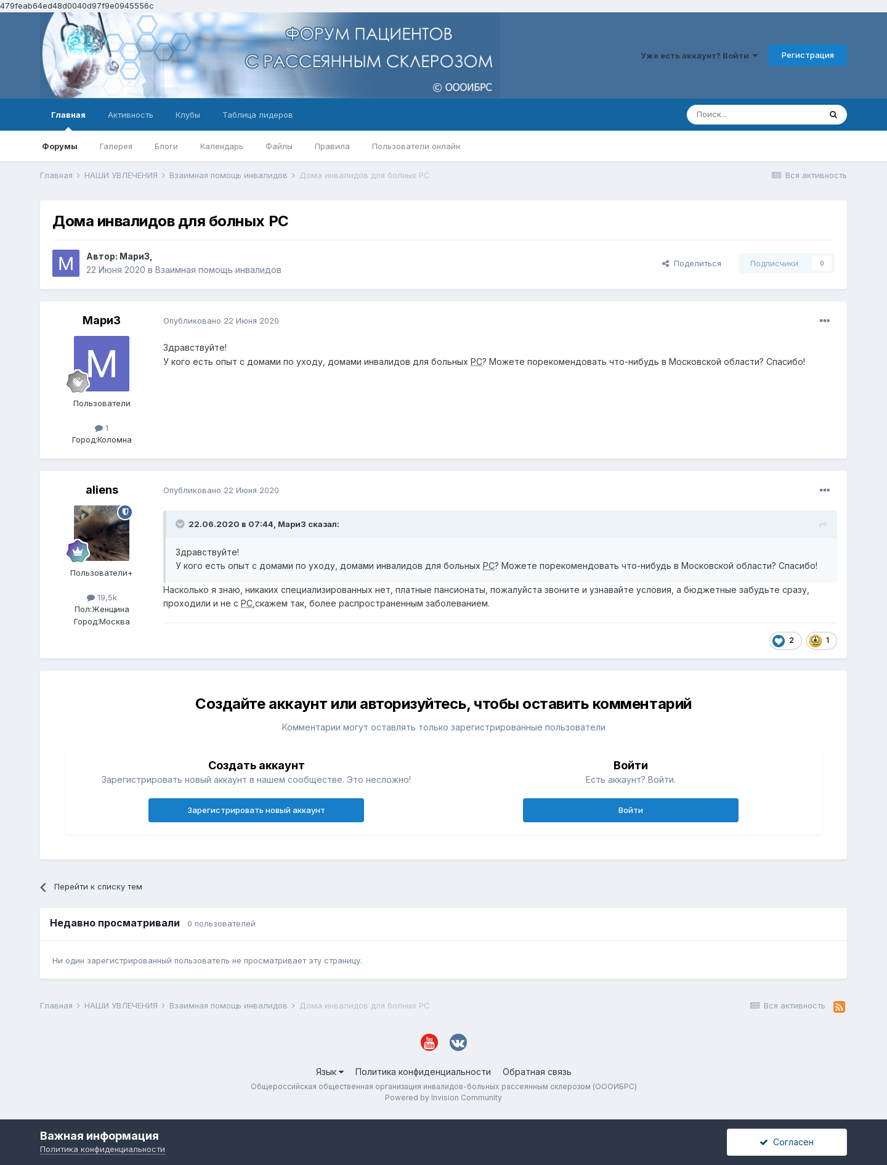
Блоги (166, 146)
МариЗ (134, 256)
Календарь (221, 146)
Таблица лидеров (257, 115)
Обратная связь (537, 1071)
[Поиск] (753, 115)
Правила (332, 146)
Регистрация (808, 55)
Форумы (60, 146)
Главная (68, 120)
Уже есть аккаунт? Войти (699, 55)
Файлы (279, 146)
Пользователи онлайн (416, 146)
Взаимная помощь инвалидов (218, 269)
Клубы (188, 115)
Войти (630, 810)
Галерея (116, 146)
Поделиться (691, 263)
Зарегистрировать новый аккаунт (256, 810)
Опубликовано (221, 320)
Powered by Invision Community (443, 1097)
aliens (102, 489)
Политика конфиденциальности (423, 1071)
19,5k (102, 597)
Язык (330, 1071)
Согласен (786, 1142)
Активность (130, 115)
